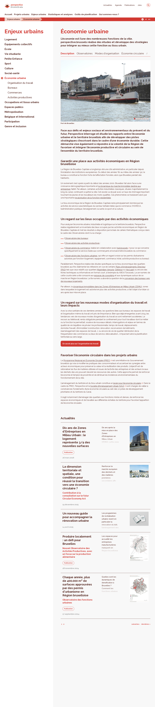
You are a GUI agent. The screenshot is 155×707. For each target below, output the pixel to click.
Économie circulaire (132, 53)
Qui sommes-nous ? (109, 14)
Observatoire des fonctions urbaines (81, 256)
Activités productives (20, 97)
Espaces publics (14, 107)
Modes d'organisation (107, 53)
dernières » (145, 624)
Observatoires (85, 53)
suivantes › (136, 624)
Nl (146, 19)
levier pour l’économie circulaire (127, 383)
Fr (142, 19)
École (8, 49)
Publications (130, 5)
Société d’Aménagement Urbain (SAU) (107, 386)
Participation (12, 121)
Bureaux (12, 87)
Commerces (15, 92)
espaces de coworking (104, 275)
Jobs (140, 5)
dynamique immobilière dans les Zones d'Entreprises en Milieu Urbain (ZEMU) (107, 286)
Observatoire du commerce (77, 248)
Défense (119, 270)
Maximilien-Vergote (105, 270)
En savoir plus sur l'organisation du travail (80, 344)
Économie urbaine (31, 19)
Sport (8, 63)
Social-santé (12, 73)
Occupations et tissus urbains (22, 102)
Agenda (118, 5)
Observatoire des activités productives (82, 243)
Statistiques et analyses (60, 14)
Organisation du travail (20, 82)
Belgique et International (19, 116)
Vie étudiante (13, 54)
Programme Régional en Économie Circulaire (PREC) (86, 360)
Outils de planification (86, 14)
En (149, 19)
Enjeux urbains (38, 14)
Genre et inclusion (15, 126)
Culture (9, 68)
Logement (11, 39)
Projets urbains (21, 14)
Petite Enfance (13, 58)
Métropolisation (14, 111)
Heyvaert (130, 270)
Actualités (107, 5)
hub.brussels (122, 248)
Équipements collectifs (18, 44)
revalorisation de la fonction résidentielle (93, 198)
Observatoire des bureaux (76, 238)
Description (67, 53)
